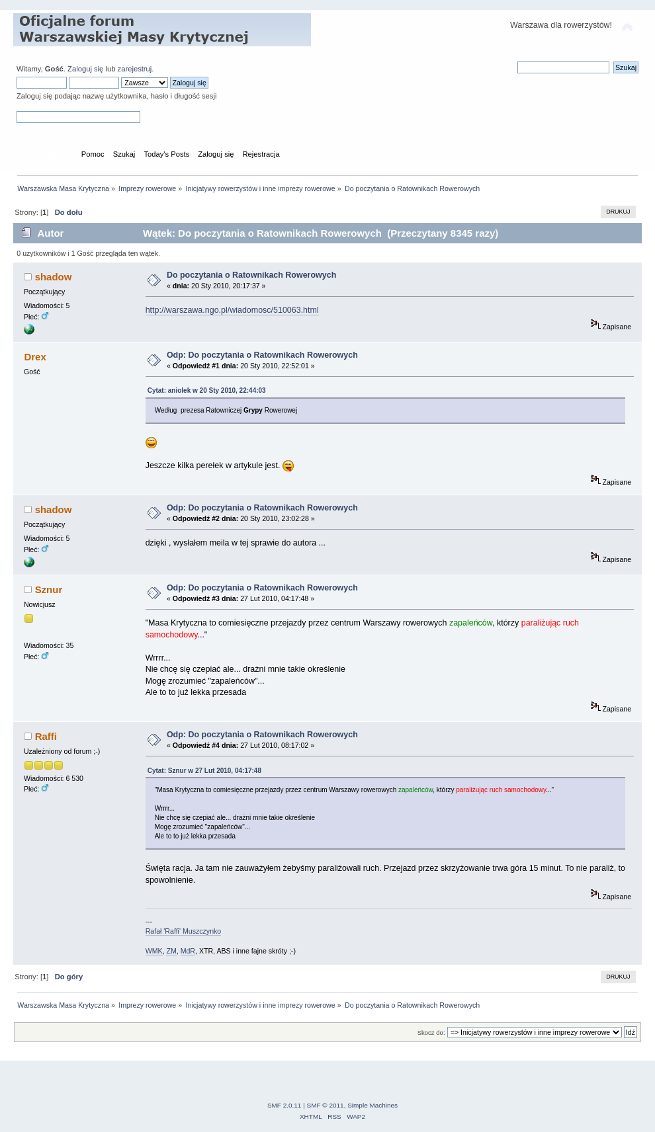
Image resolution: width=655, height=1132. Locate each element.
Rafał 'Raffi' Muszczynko (184, 931)
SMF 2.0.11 (284, 1105)
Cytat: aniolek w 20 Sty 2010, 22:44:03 (207, 390)
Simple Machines (372, 1105)
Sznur (49, 589)
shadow (53, 276)
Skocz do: (431, 1032)
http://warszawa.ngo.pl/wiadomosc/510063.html (232, 310)
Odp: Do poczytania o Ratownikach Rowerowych (262, 355)
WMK (154, 951)
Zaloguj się (85, 69)
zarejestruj (135, 69)
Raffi (46, 736)
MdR (188, 951)
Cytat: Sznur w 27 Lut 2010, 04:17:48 (204, 770)
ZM (171, 951)
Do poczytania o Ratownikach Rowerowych (251, 275)
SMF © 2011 (325, 1105)
